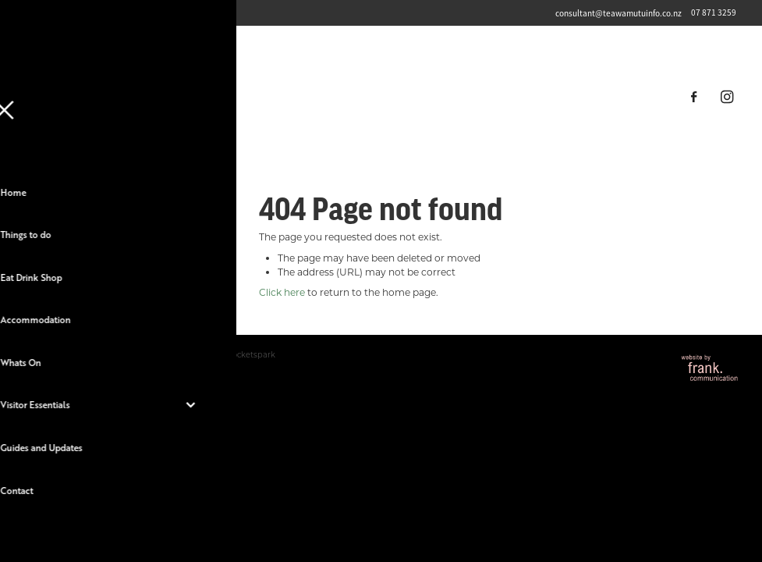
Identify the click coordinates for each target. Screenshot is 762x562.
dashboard (118, 355)
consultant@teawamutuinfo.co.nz (618, 12)
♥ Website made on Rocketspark (211, 355)
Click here (282, 292)
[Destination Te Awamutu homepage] (381, 96)
